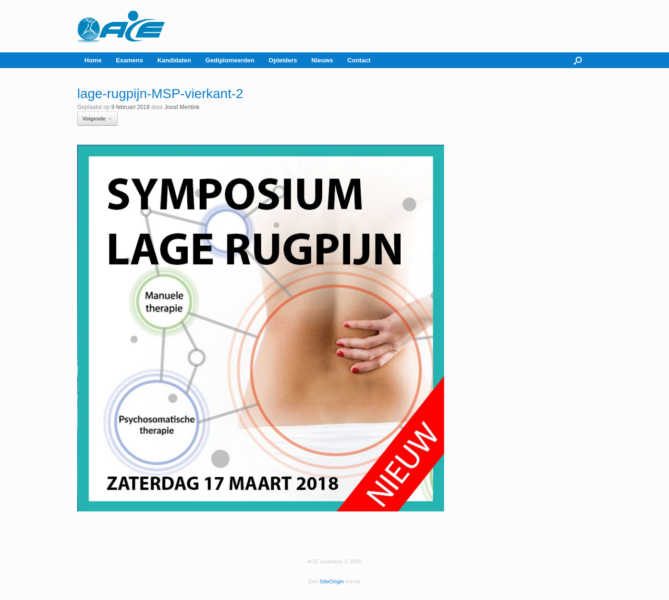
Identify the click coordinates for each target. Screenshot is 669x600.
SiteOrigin (332, 581)
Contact (358, 60)
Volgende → (97, 118)
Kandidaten (174, 60)
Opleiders (283, 60)
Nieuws (323, 60)
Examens (129, 60)
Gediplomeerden (229, 60)
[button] (578, 60)
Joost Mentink (182, 107)
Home (92, 60)
